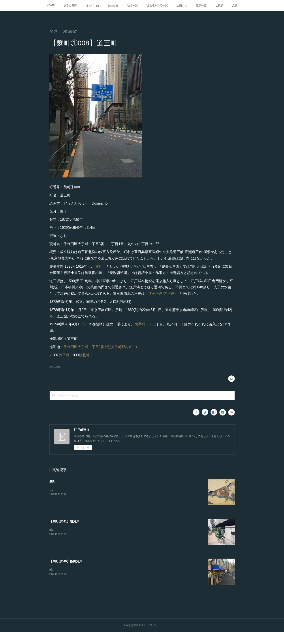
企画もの (182, 5)
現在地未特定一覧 (157, 5)
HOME (51, 5)
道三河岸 (155, 293)
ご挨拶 (219, 5)
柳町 (99, 266)
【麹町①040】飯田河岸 (65, 561)
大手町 (139, 324)
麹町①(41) (54, 366)
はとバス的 (92, 5)
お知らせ (113, 5)
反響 (234, 5)
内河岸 (169, 293)
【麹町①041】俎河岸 (64, 521)
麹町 (52, 481)
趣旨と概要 (70, 5)
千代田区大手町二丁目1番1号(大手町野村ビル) (100, 347)
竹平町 (64, 355)
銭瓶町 (84, 355)
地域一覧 (132, 5)
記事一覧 (201, 5)
